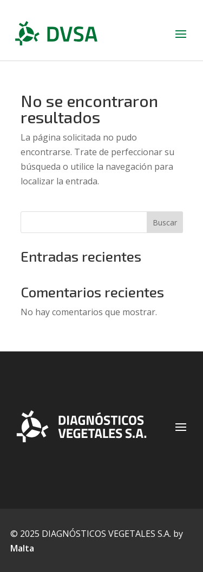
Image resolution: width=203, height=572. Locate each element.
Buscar (165, 222)
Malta (22, 548)
